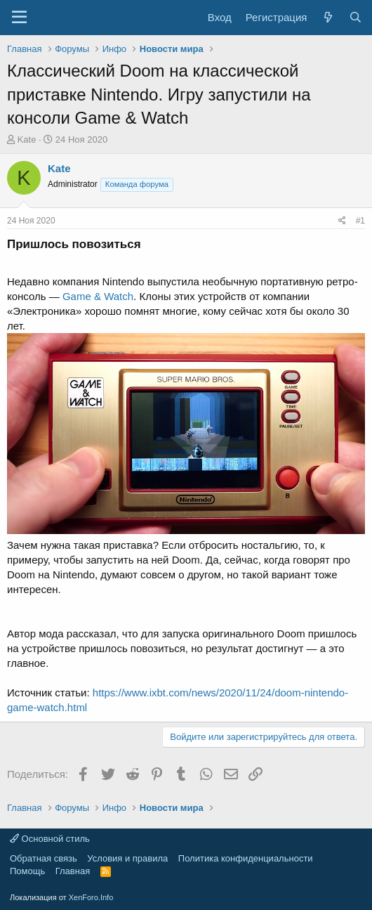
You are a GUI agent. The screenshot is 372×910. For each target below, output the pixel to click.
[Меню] (19, 17)
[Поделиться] (342, 221)
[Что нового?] (327, 17)
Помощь (27, 871)
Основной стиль (50, 838)
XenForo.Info (91, 897)
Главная (72, 871)
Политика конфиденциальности (245, 858)
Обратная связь (43, 858)
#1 (360, 221)
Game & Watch (97, 296)
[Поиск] (355, 17)
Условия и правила (127, 858)
